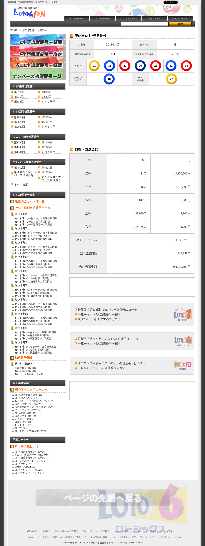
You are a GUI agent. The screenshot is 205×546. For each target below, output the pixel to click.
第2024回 (19, 117)
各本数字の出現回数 (25, 371)
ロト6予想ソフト (24, 463)
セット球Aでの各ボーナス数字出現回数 (36, 218)
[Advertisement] (130, 6)
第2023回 (47, 117)
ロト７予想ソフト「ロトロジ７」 (33, 460)
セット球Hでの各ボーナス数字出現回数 (36, 318)
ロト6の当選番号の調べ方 (28, 395)
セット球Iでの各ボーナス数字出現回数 (35, 332)
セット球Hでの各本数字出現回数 (32, 321)
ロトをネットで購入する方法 (30, 431)
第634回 (19, 101)
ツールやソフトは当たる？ (29, 410)
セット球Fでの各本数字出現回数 (32, 292)
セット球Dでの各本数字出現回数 (32, 264)
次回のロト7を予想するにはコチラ (101, 319)
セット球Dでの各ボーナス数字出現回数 (36, 261)
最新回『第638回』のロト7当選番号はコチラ (107, 309)
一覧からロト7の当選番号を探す (99, 314)
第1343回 (19, 147)
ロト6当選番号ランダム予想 (30, 451)
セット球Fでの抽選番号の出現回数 (33, 295)
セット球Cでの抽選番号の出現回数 (33, 253)
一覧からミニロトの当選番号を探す (101, 368)
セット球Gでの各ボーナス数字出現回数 (36, 304)
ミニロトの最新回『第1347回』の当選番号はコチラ (112, 363)
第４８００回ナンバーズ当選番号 (25, 174)
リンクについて (147, 537)
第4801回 (47, 167)
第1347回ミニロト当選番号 (96, 531)
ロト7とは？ (21, 428)
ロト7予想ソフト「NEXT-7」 (30, 469)
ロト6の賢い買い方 (25, 413)
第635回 (46, 96)
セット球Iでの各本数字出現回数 (32, 335)
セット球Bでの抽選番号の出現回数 (33, 238)
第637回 (46, 92)
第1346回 (47, 142)
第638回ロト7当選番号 (39, 531)
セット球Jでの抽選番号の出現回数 (33, 352)
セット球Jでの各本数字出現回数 (32, 349)
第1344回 (19, 151)
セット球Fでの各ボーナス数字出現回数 (36, 289)
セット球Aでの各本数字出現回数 (32, 221)
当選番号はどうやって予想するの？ (34, 407)
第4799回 (47, 172)
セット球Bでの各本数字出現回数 (32, 235)
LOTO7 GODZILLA (25, 466)
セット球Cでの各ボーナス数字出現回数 (36, 247)
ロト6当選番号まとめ (124, 531)
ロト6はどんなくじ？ (26, 398)
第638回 (19, 92)
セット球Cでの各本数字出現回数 (32, 250)
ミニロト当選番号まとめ (151, 531)
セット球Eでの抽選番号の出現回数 (33, 281)
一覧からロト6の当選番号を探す (99, 343)
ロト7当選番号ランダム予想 (30, 457)
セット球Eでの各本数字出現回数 (32, 278)
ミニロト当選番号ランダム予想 (31, 454)
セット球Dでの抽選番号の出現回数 (33, 267)
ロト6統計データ (102, 18)
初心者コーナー (180, 18)
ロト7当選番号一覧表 (47, 537)
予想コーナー (154, 18)
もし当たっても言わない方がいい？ (34, 400)
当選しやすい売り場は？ (28, 404)
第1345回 (47, 147)
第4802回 (19, 167)
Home (30, 537)
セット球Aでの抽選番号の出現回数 (33, 224)
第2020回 (19, 126)
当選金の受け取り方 (25, 416)
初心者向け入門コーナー (31, 389)
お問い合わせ (165, 537)
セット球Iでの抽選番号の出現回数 (33, 338)
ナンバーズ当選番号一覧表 (123, 537)
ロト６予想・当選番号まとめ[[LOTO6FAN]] (105, 543)
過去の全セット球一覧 (29, 201)
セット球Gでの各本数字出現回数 (32, 306)
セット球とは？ (23, 425)
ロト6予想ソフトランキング (30, 472)
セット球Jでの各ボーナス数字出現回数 (35, 346)
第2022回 (19, 121)
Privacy (178, 537)
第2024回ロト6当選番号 (66, 531)
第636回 (19, 96)
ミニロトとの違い (24, 419)
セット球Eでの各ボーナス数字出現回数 (36, 275)
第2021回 (47, 121)
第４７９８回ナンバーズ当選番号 (52, 178)
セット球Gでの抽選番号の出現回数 (33, 310)
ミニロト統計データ (128, 18)
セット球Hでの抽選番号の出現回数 (33, 324)
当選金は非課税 (23, 422)
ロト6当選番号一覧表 (70, 537)
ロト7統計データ (76, 18)
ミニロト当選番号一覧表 (96, 537)
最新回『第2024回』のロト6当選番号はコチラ (108, 339)
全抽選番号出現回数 (25, 368)
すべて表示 (48, 101)
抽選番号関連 (24, 357)
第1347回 (19, 142)
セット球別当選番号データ (32, 208)
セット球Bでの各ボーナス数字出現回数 (36, 232)
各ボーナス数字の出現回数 (29, 374)
